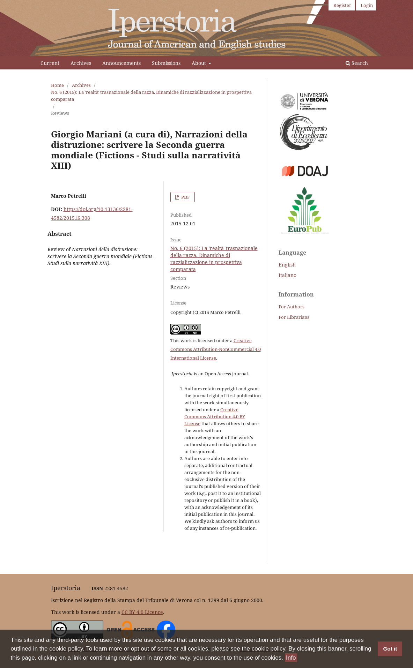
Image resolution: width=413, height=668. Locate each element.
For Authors (291, 306)
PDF (185, 197)
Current (49, 63)
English (287, 264)
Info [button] (291, 657)
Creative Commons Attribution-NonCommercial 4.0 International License (215, 349)
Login (367, 5)
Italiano (287, 275)
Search (357, 63)
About (199, 63)
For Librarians (294, 317)
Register (342, 5)
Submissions (166, 63)
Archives (81, 63)
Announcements (121, 63)
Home (57, 85)
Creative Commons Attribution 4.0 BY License (214, 416)
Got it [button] (390, 649)
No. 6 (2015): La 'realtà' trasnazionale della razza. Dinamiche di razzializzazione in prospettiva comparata (151, 95)
